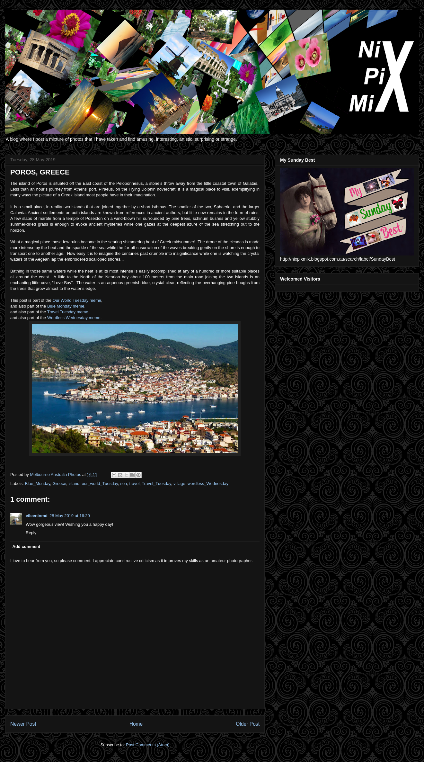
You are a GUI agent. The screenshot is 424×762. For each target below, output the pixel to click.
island (73, 483)
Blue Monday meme (65, 306)
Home (136, 724)
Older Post (248, 724)
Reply (31, 532)
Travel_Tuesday (156, 483)
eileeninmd (37, 515)
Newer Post (23, 724)
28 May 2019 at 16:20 (69, 515)
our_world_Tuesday (100, 483)
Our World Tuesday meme (77, 300)
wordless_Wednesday (208, 483)
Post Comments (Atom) (147, 744)
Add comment (26, 546)
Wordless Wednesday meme (74, 317)
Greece (59, 483)
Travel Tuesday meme (67, 311)
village (179, 483)
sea (123, 483)
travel (134, 483)
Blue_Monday (37, 483)
